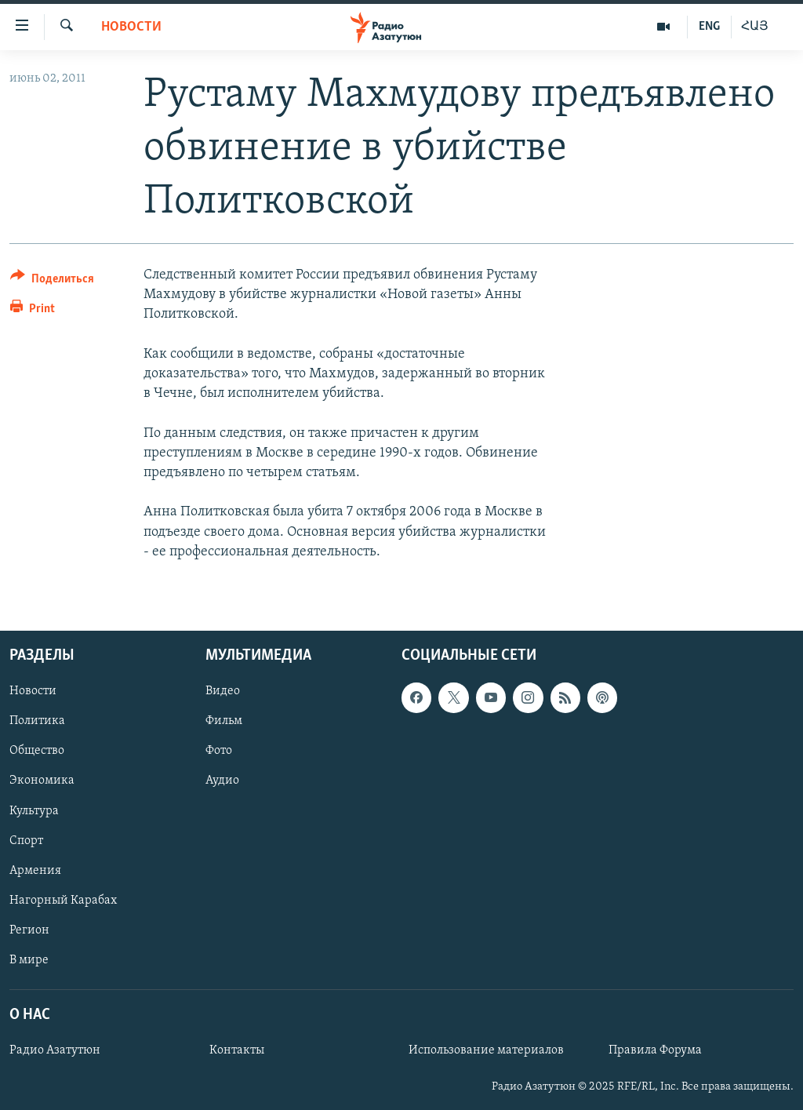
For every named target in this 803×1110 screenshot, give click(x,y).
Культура (34, 810)
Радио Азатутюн (54, 1050)
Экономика (41, 780)
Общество (36, 750)
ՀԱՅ (754, 26)
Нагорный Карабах (63, 900)
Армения (35, 870)
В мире (29, 960)
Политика (37, 721)
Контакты (236, 1050)
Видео (222, 691)
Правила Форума (655, 1050)
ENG (709, 26)
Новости (131, 27)
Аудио (222, 780)
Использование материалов (486, 1050)
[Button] (52, 281)
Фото (218, 750)
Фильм (223, 721)
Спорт (26, 840)
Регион (29, 930)
